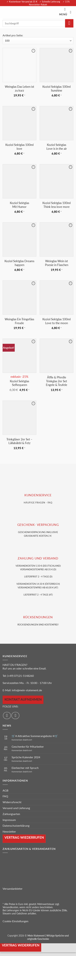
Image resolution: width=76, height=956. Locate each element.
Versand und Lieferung (16, 808)
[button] (65, 12)
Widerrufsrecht (12, 802)
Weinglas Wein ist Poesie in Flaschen (56, 263)
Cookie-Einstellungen (15, 921)
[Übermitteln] (69, 23)
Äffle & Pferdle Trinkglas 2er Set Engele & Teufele (56, 381)
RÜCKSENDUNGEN (38, 617)
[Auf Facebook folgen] (7, 715)
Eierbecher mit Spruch (25, 767)
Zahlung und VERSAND (38, 558)
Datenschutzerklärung (16, 825)
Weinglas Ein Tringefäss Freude (19, 321)
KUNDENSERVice (38, 495)
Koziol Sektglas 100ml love (19, 146)
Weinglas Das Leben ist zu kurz (19, 88)
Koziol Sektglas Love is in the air (56, 146)
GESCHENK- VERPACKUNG (38, 525)
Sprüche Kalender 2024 (26, 757)
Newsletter (9, 831)
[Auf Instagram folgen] (15, 715)
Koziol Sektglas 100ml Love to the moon (56, 321)
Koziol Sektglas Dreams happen (19, 263)
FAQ (5, 796)
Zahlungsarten (11, 814)
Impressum (9, 819)
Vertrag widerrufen (20, 945)
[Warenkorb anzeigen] (71, 12)
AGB (5, 790)
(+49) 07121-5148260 (20, 675)
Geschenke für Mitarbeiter (28, 746)
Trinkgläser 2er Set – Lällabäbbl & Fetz (19, 441)
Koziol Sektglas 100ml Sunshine (56, 88)
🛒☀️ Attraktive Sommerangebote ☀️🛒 (35, 736)
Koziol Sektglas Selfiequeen (19, 383)
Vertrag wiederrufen (24, 837)
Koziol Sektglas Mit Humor (19, 205)
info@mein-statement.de (27, 690)
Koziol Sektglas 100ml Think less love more (56, 205)
